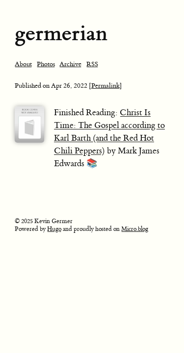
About (23, 64)
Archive (70, 64)
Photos (46, 64)
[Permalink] (105, 85)
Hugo (54, 229)
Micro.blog (134, 229)
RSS (92, 64)
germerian (61, 33)
